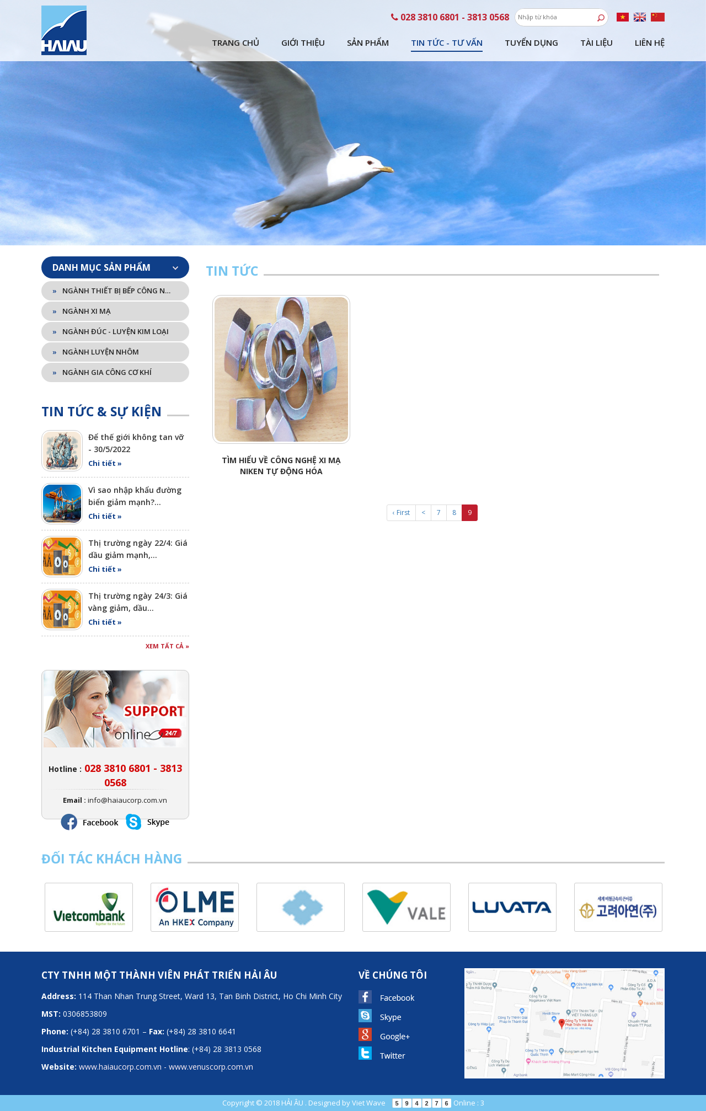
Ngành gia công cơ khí (102, 372)
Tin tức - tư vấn (447, 42)
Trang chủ (235, 42)
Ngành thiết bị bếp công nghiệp (113, 291)
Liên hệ (650, 42)
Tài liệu (596, 42)
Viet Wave (369, 1103)
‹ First (401, 512)
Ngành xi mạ (81, 311)
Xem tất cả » (167, 646)
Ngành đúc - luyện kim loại (110, 331)
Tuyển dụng (531, 42)
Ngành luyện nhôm (95, 352)
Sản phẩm (368, 42)
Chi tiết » (105, 463)
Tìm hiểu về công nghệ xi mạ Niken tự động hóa (281, 465)
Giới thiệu (303, 42)
